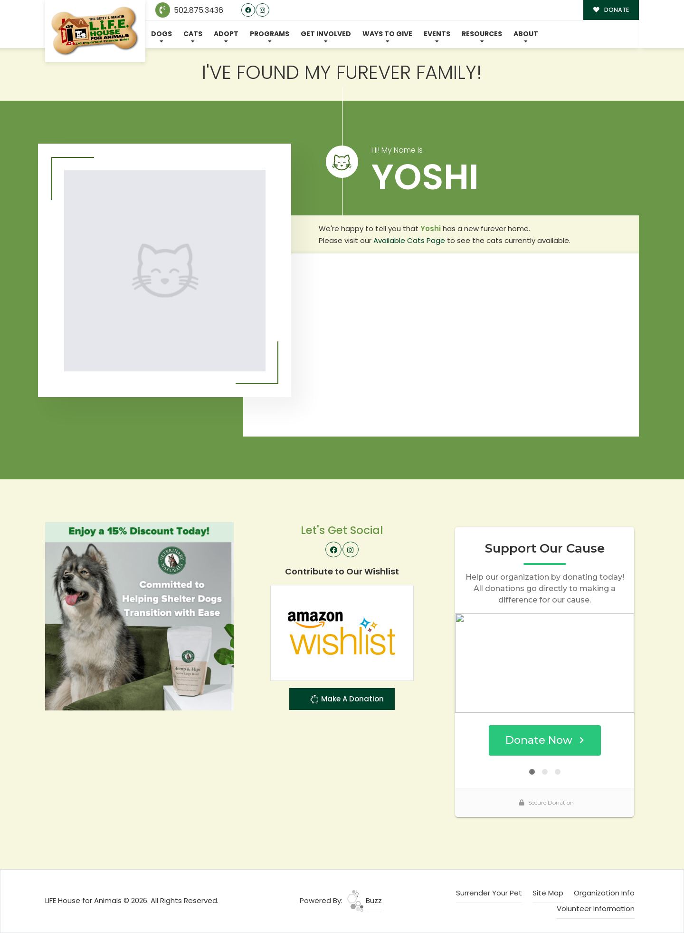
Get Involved (326, 34)
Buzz (364, 900)
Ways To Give (387, 34)
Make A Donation (347, 700)
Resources (482, 34)
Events (437, 34)
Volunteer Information (596, 909)
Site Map (547, 893)
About (525, 34)
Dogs (161, 34)
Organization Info (604, 893)
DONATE (611, 10)
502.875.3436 (189, 10)
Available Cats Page (409, 240)
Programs (269, 34)
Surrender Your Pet (489, 893)
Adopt (226, 34)
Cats (192, 34)
